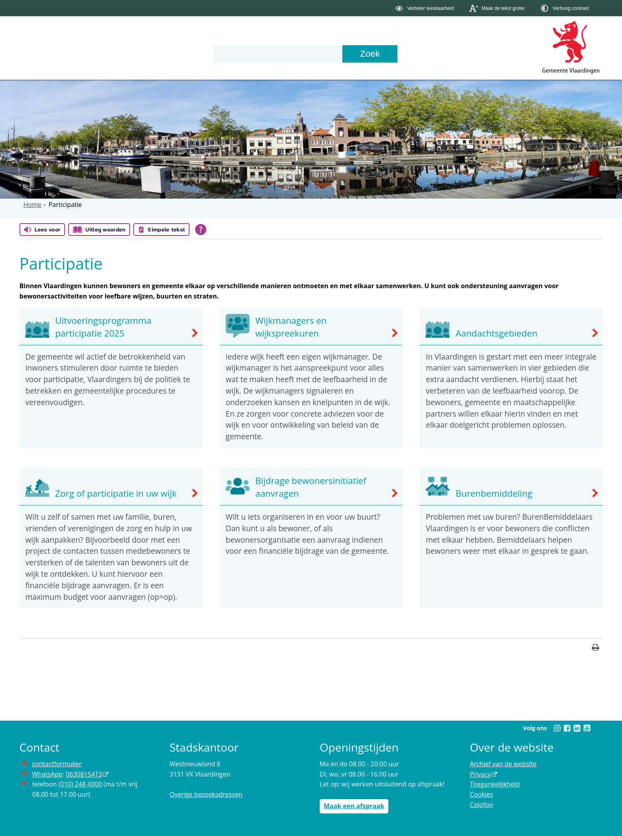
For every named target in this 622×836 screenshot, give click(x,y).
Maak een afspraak (354, 806)
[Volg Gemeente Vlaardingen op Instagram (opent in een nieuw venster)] (557, 728)
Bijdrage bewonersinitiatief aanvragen (311, 486)
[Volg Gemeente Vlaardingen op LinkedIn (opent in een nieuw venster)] (576, 728)
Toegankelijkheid (495, 784)
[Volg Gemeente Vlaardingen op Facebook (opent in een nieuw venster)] (566, 728)
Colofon (481, 804)
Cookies (481, 794)
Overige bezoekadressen (206, 794)
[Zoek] (385, 53)
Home (32, 204)
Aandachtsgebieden (496, 333)
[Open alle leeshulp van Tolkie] (200, 229)
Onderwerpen (47, 53)
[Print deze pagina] (596, 648)
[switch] (425, 8)
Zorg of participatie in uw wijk (116, 493)
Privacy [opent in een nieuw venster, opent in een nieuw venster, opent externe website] (480, 774)
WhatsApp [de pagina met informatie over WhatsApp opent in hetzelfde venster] (47, 774)
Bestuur (105, 53)
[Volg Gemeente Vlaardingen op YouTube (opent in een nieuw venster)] (586, 728)
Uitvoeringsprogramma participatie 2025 (103, 326)
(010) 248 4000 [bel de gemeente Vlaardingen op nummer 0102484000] (80, 784)
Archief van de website (503, 763)
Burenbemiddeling (493, 493)
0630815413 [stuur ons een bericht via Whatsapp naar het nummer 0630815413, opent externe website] (84, 774)
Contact (212, 53)
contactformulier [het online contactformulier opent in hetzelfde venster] (57, 763)
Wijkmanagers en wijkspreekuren (291, 326)
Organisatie (159, 53)
